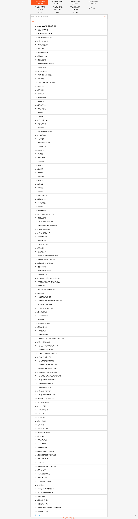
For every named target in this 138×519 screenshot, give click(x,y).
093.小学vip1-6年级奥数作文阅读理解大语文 (48, 372)
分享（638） (93, 8)
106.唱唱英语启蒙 (40, 421)
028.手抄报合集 (39, 127)
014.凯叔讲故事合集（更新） (43, 75)
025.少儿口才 (39, 116)
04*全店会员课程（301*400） (93, 2)
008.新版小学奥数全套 (41, 52)
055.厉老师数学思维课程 (42, 229)
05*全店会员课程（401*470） (40, 8)
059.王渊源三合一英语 (41, 244)
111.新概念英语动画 (41, 440)
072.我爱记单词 (39, 293)
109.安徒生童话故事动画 (42, 432)
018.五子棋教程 (39, 90)
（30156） (39, 12)
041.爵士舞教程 (39, 176)
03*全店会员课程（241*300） (75, 2)
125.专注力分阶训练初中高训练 (44, 492)
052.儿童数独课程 (40, 218)
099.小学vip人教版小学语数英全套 (45, 395)
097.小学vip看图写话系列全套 (44, 387)
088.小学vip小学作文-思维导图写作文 (46, 353)
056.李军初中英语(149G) (42, 233)
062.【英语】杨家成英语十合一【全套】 (47, 255)
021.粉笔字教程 (39, 101)
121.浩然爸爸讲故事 (41, 477)
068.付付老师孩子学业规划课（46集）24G (47, 278)
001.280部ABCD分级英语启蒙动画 (45, 26)
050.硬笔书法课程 (40, 210)
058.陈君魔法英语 (40, 240)
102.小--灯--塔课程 (40, 406)
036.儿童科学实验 (40, 158)
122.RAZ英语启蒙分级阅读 (43, 481)
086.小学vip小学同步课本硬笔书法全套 (46, 346)
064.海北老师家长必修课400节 (44, 263)
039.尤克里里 (39, 169)
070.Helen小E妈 (40, 285)
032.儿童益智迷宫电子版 (42, 142)
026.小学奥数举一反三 (41, 120)
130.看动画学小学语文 (41, 511)
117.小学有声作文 (40, 462)
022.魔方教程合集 (40, 105)
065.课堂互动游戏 (40, 267)
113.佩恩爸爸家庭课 (41, 447)
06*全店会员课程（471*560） (57, 8)
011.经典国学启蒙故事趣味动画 (44, 63)
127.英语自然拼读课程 (41, 500)
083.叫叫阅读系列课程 (41, 334)
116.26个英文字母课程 (41, 458)
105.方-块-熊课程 (40, 417)
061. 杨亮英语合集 (40, 252)
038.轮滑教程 (39, 165)
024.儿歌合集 (39, 112)
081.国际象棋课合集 (41, 327)
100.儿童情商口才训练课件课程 (44, 398)
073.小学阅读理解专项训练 (43, 297)
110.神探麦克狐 (39, 436)
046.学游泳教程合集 (41, 195)
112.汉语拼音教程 (40, 443)
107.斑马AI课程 (39, 425)
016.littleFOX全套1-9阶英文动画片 (45, 82)
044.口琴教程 (39, 188)
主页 (33, 22)
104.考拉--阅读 (39, 413)
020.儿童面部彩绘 (40, 97)
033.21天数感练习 (40, 146)
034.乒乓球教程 (39, 150)
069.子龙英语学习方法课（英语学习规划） (47, 282)
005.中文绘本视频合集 (41, 41)
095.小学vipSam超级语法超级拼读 (45, 380)
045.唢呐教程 (39, 191)
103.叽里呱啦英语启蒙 (41, 410)
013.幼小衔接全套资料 (41, 71)
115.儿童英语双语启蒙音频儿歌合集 (45, 455)
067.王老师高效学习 (41, 274)
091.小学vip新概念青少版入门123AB (46, 364)
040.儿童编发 (39, 173)
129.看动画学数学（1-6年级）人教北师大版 (48, 507)
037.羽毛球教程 (39, 161)
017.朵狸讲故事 (39, 86)
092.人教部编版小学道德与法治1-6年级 (46, 368)
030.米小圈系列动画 (41, 135)
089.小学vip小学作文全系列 (43, 357)
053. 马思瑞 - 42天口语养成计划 (44, 221)
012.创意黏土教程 (40, 67)
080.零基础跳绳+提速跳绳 (42, 323)
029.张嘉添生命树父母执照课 (43, 131)
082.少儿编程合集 (40, 331)
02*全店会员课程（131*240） (57, 2)
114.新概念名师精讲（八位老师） (45, 451)
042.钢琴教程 (39, 180)
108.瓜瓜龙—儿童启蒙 (41, 428)
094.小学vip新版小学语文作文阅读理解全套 (48, 376)
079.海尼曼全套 (39, 319)
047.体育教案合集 (40, 199)
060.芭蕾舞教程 (39, 248)
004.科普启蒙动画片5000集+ (43, 37)
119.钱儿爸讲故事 (40, 470)
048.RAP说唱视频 (40, 203)
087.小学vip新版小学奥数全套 (44, 349)
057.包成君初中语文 (41, 237)
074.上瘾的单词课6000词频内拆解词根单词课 (48, 301)
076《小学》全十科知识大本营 (44, 308)
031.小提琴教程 (39, 139)
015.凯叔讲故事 (39, 79)
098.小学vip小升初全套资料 (43, 391)
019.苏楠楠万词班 (40, 94)
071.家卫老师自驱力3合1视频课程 (45, 289)
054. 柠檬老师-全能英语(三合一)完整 (46, 225)
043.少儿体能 (39, 184)
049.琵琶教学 (39, 206)
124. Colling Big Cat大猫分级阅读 (45, 489)
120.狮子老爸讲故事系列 (42, 474)
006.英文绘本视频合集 (41, 45)
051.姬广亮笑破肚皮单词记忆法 (44, 214)
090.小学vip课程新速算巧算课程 (44, 361)
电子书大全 (38, 515)
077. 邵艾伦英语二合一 (42, 312)
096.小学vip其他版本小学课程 (44, 383)
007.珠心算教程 (39, 48)
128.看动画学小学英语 (41, 504)
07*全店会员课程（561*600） (75, 8)
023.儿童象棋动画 (40, 109)
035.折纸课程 (39, 154)
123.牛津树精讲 (39, 485)
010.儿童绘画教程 (40, 60)
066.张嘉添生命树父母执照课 (43, 270)
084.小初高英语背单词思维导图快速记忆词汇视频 (49, 338)
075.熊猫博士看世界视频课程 (43, 304)
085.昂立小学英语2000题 (42, 342)
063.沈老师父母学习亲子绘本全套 (45, 259)
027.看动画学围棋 (40, 124)
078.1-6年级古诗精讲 (41, 316)
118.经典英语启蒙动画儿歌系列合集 (45, 466)
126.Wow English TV (41, 496)
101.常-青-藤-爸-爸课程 (42, 402)
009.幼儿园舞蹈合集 (41, 56)
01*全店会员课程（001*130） (40, 2)
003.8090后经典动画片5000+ (43, 33)
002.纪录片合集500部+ (42, 30)
